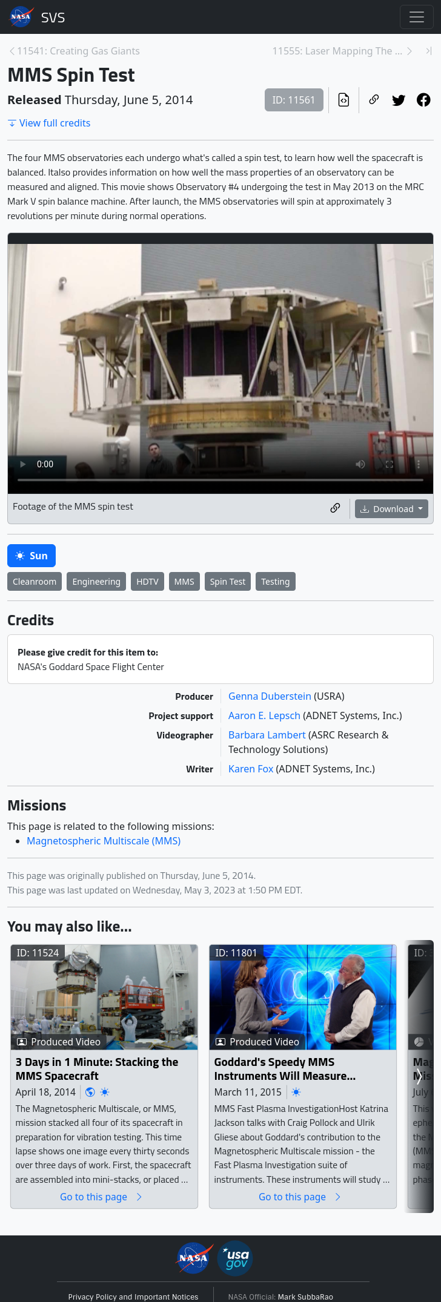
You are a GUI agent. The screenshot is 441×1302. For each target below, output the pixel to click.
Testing (275, 581)
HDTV (147, 581)
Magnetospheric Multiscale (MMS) (104, 840)
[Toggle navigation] (417, 17)
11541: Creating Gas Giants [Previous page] (78, 51)
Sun (31, 555)
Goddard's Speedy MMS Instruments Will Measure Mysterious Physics (280, 1068)
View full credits (48, 123)
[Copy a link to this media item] (335, 509)
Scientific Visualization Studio (53, 17)
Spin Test (228, 581)
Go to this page (102, 1196)
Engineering (96, 581)
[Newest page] (429, 51)
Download (388, 509)
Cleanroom (34, 581)
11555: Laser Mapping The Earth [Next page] (339, 51)
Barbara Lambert (268, 734)
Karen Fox (252, 768)
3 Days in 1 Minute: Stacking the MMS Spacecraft (97, 1068)
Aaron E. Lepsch (265, 715)
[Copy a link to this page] (374, 100)
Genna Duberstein (271, 696)
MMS (184, 581)
